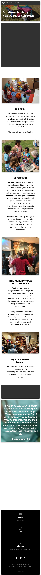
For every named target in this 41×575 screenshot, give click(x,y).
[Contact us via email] (20, 514)
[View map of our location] (20, 542)
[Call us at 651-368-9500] (20, 528)
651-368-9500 (20, 535)
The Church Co (20, 571)
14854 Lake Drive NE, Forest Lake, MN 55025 (20, 549)
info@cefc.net (20, 520)
